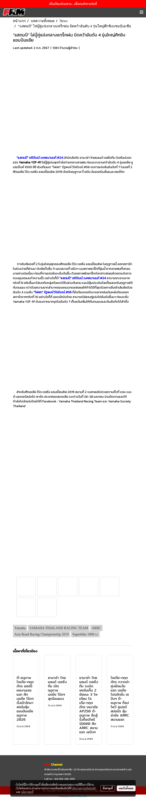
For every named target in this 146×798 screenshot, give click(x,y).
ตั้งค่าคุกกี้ (108, 788)
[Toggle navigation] (141, 12)
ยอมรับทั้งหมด (126, 788)
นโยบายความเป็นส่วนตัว (84, 788)
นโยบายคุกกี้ (27, 791)
